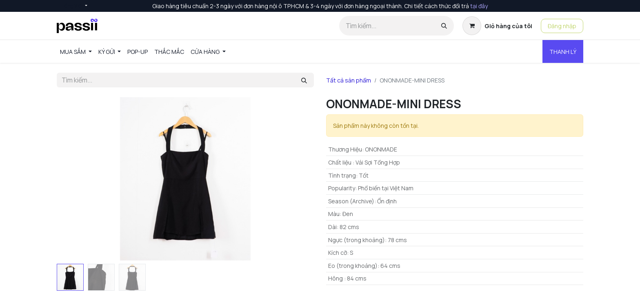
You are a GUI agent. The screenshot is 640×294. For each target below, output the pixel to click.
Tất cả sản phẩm (348, 80)
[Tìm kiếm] (444, 26)
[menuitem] (76, 51)
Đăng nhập (562, 26)
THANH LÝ (562, 52)
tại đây (479, 6)
